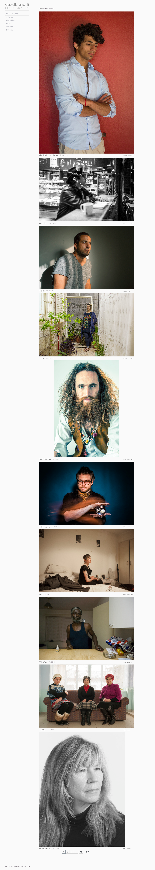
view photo (128, 459)
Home (41, 8)
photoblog (10, 20)
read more (128, 156)
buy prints (10, 30)
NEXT (87, 852)
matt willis (44, 526)
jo (40, 594)
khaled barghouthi (50, 155)
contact (9, 27)
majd (42, 290)
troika (42, 729)
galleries (9, 17)
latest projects (12, 14)
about (8, 23)
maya (42, 358)
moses (43, 662)
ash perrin (45, 459)
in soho (43, 223)
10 (81, 852)
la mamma (45, 848)
